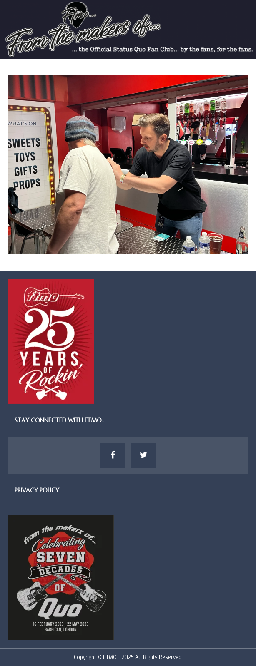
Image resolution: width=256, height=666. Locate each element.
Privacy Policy (37, 490)
